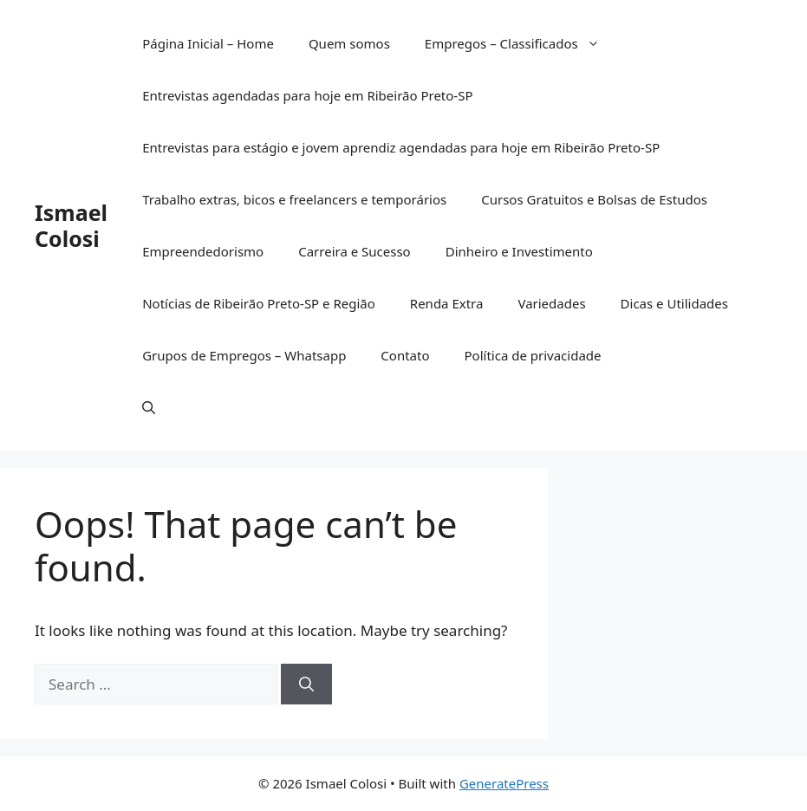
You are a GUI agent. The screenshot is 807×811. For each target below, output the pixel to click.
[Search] (306, 684)
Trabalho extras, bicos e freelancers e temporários (294, 199)
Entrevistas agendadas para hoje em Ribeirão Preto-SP (307, 95)
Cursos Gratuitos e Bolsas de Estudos (594, 199)
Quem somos (349, 43)
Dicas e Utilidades (674, 303)
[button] (148, 407)
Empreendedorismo (203, 251)
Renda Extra (447, 303)
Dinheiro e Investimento (519, 251)
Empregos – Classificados (521, 43)
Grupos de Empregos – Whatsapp (244, 355)
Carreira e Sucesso (354, 251)
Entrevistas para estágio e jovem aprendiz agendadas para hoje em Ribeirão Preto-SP (401, 147)
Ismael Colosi (71, 225)
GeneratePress (504, 783)
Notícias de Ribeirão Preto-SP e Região (258, 303)
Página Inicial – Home (208, 43)
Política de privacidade (533, 355)
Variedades (551, 303)
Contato (405, 355)
